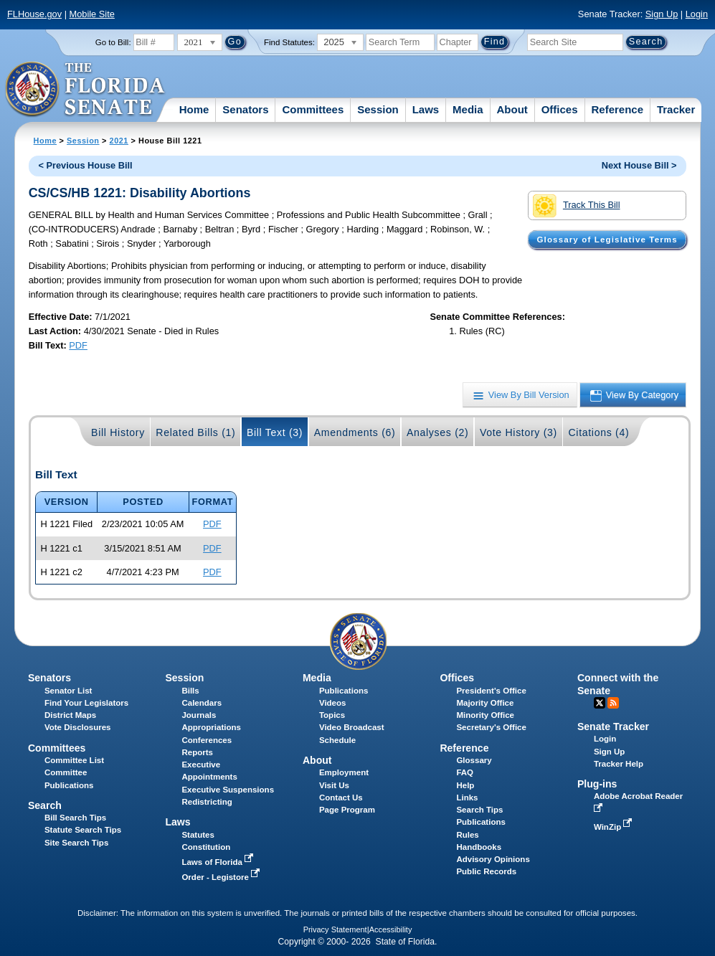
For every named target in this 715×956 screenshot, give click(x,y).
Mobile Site (92, 14)
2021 (119, 140)
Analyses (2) (438, 432)
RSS (613, 703)
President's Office (491, 690)
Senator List (68, 690)
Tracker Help (618, 763)
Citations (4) (598, 432)
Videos (332, 703)
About (511, 109)
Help (465, 785)
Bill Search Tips (75, 817)
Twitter (599, 703)
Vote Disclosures (77, 727)
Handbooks (478, 847)
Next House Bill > (639, 165)
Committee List (74, 760)
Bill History (118, 432)
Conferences (206, 740)
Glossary (473, 760)
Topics (332, 715)
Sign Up (661, 14)
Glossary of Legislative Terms (606, 239)
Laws (426, 109)
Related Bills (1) (195, 432)
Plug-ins (597, 784)
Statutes (197, 834)
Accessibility (390, 929)
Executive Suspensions (227, 789)
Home (194, 109)
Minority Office (485, 715)
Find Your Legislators (86, 703)
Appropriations (211, 727)
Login (697, 14)
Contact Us (341, 797)
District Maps (70, 715)
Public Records (486, 871)
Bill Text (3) (275, 432)
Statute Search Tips (82, 829)
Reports (197, 752)
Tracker (676, 109)
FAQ (464, 772)
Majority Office (484, 703)
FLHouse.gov (34, 14)
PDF (78, 345)
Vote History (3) (518, 432)
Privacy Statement (335, 929)
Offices (559, 109)
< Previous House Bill (85, 165)
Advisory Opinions (492, 859)
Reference (617, 109)
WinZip (614, 827)
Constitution (205, 847)
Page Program (347, 809)
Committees (313, 109)
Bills (190, 690)
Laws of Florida (218, 862)
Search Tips (479, 809)
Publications (343, 690)
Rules (467, 834)
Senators (245, 109)
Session (378, 109)
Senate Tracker (613, 726)
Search (45, 805)
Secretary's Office (491, 727)
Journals (198, 715)
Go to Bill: (113, 42)
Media (468, 109)
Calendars (201, 703)
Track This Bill (576, 205)
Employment (344, 772)
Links (467, 797)
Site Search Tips (76, 842)
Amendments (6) (355, 432)
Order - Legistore (221, 877)
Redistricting (206, 802)
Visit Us (334, 785)
